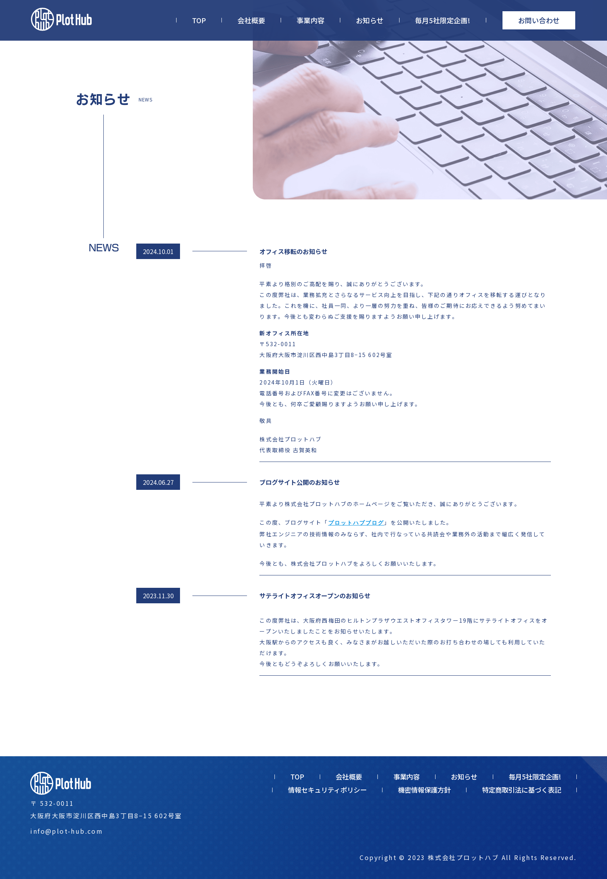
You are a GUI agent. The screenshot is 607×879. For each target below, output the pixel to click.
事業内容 (310, 20)
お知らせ (370, 20)
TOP (199, 20)
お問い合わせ (539, 20)
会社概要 (251, 20)
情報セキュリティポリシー (327, 790)
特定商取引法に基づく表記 (521, 790)
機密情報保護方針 (424, 790)
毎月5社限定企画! (442, 20)
